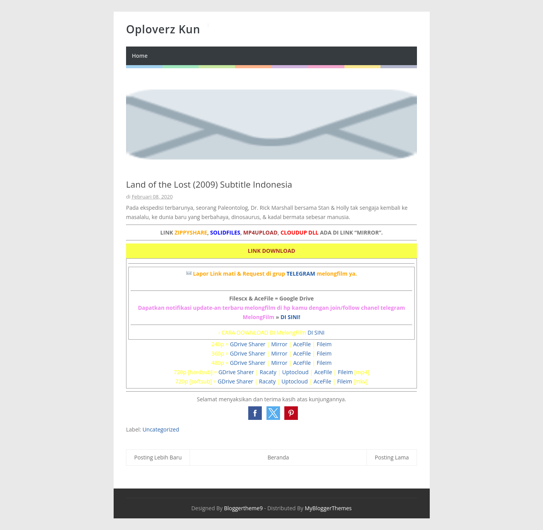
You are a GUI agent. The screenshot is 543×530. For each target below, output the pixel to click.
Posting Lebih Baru (158, 457)
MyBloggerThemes (328, 508)
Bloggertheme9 (243, 508)
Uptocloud (295, 372)
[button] (255, 413)
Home (140, 55)
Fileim (324, 344)
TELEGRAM (301, 273)
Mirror (279, 344)
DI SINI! (290, 317)
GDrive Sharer (247, 344)
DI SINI (316, 332)
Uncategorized (160, 429)
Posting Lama (392, 457)
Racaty (268, 372)
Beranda (278, 457)
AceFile (302, 344)
